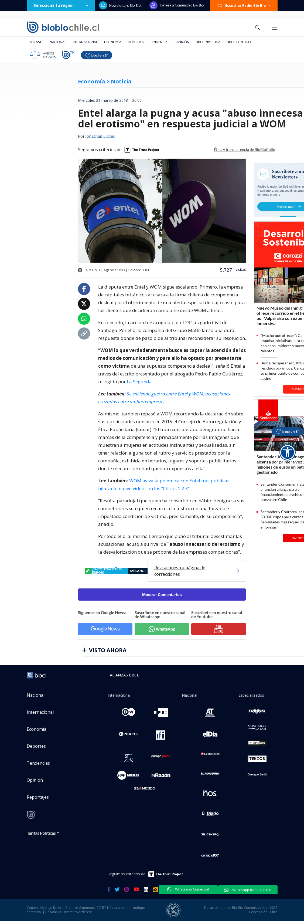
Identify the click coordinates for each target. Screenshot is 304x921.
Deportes (136, 42)
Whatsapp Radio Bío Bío (247, 889)
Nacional (58, 42)
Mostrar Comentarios (162, 594)
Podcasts (35, 42)
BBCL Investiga (208, 42)
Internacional (85, 42)
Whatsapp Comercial (188, 889)
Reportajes (38, 797)
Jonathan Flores (100, 136)
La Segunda (139, 381)
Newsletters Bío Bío (120, 5)
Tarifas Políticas (41, 832)
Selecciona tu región (61, 5)
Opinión (182, 42)
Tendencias (159, 42)
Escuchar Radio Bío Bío (244, 5)
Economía (112, 42)
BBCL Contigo (239, 42)
